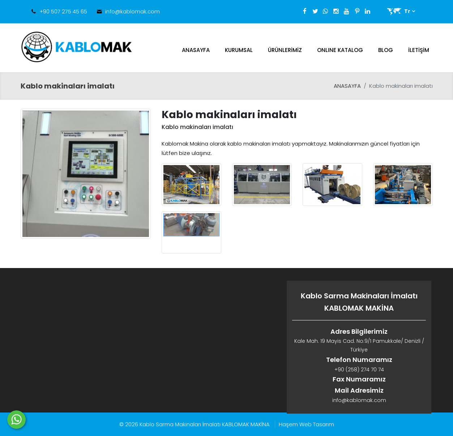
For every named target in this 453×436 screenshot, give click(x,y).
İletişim (418, 50)
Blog (385, 50)
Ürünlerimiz (285, 50)
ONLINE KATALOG (340, 50)
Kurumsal (239, 50)
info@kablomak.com (132, 11)
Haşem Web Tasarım (306, 424)
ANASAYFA (196, 50)
